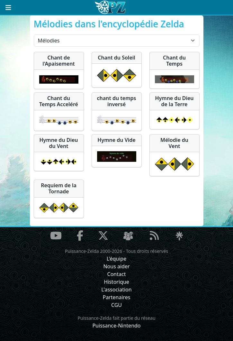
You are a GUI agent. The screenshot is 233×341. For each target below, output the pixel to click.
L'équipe (117, 258)
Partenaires (116, 297)
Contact (116, 274)
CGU (116, 305)
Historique (116, 281)
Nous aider (116, 266)
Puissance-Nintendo (116, 325)
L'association (116, 289)
